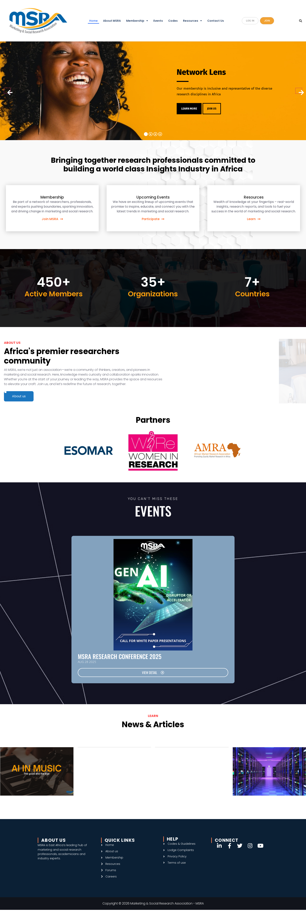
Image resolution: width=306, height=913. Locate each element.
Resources (192, 21)
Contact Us (215, 21)
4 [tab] (160, 136)
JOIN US (214, 108)
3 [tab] (155, 136)
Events (158, 21)
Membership (137, 21)
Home (93, 21)
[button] (137, 21)
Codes (173, 21)
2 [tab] (151, 136)
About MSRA (112, 21)
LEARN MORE (190, 108)
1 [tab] (146, 136)
